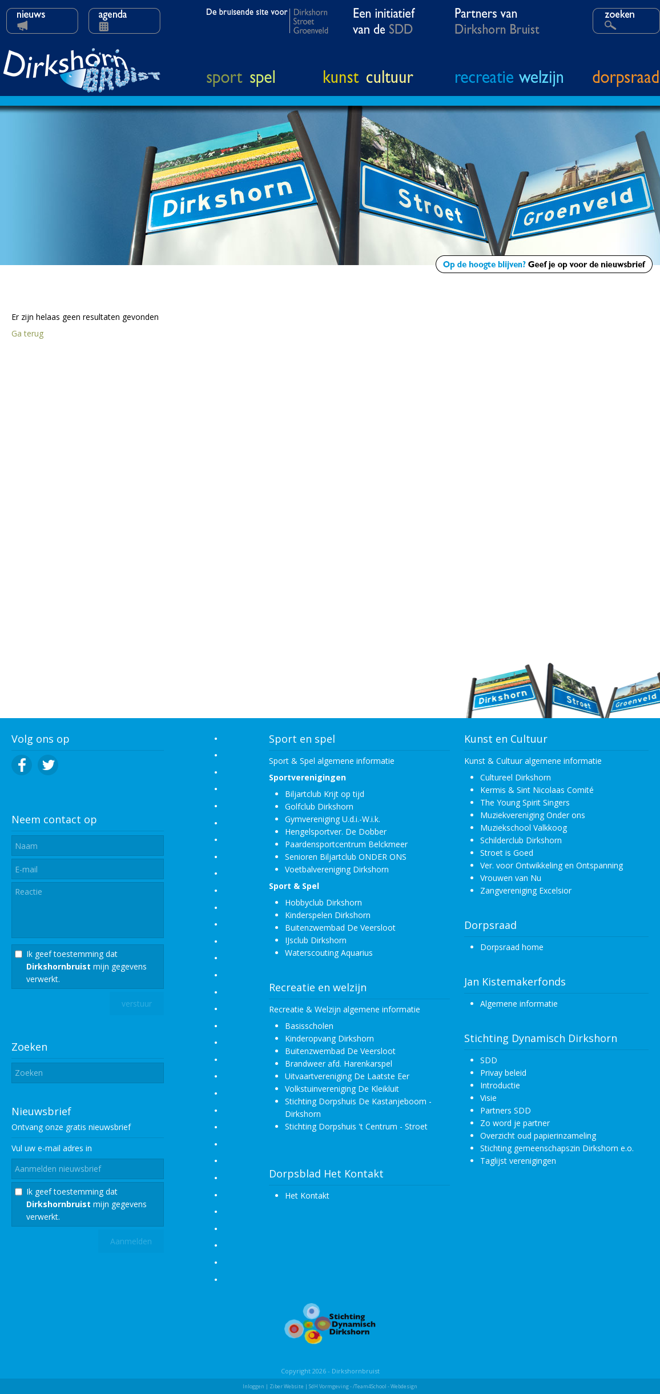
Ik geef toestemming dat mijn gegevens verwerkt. (86, 966)
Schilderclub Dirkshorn (521, 840)
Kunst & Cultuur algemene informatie (533, 760)
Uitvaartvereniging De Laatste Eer (347, 1076)
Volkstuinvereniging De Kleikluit (342, 1088)
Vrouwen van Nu (510, 877)
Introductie (500, 1085)
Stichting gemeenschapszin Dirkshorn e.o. (557, 1148)
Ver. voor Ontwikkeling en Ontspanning (551, 865)
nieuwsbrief (109, 1126)
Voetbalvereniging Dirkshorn (337, 869)
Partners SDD (505, 1110)
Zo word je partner (515, 1122)
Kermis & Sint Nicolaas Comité (537, 789)
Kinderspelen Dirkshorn (328, 915)
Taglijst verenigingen (518, 1160)
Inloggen (253, 1386)
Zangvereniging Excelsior (526, 890)
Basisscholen (309, 1025)
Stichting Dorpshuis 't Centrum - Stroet (356, 1126)
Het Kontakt (307, 1195)
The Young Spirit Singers (525, 802)
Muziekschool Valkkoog (523, 827)
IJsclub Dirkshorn (316, 940)
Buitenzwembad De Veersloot (340, 927)
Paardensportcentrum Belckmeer (346, 844)
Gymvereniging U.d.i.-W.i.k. (332, 819)
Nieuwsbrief (41, 1111)
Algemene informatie (519, 1003)
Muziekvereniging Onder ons (532, 815)
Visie (488, 1097)
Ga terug (27, 333)
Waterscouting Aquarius (329, 952)
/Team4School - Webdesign (385, 1386)
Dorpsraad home (512, 947)
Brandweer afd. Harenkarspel (338, 1063)
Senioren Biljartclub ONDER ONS (346, 856)
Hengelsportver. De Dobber (336, 831)
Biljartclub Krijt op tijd (324, 793)
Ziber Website (286, 1386)
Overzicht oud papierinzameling (538, 1135)
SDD (488, 1060)
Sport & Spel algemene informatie (332, 760)
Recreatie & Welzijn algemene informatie (344, 1009)
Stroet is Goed (506, 852)
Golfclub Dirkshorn (319, 806)
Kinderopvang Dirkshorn (329, 1038)
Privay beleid (503, 1072)
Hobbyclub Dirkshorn (323, 902)
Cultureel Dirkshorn (515, 777)
